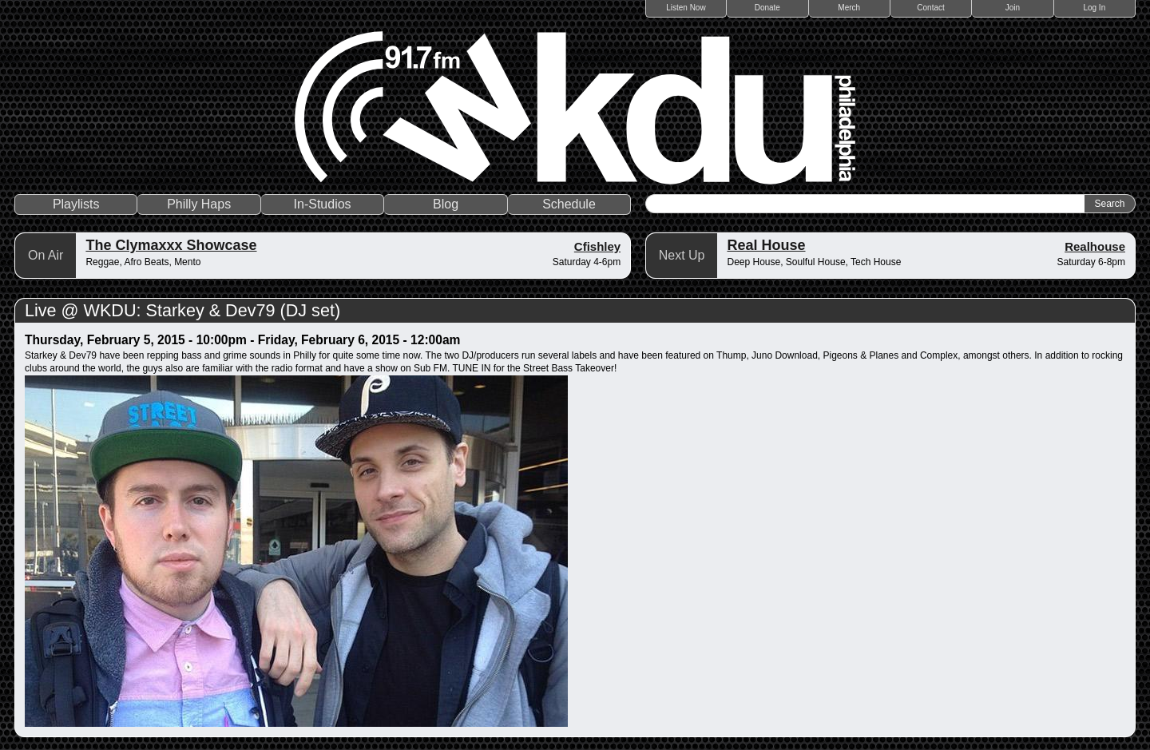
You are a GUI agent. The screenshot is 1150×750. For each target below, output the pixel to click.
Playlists (76, 204)
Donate (767, 7)
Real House (766, 245)
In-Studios (322, 204)
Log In (1094, 7)
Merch (849, 7)
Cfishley (597, 246)
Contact (930, 7)
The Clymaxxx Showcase (170, 245)
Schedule (569, 204)
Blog (445, 204)
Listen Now (685, 7)
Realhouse (1095, 246)
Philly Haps (199, 204)
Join (1012, 7)
